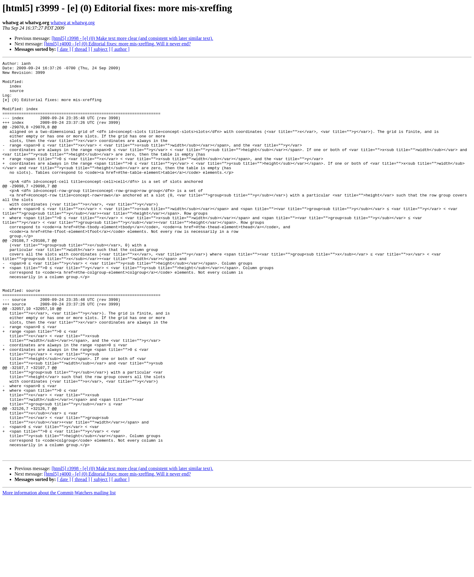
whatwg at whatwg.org (72, 22)
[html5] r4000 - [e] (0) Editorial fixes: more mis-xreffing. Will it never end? (117, 43)
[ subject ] (100, 49)
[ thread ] (81, 49)
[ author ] (121, 49)
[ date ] (64, 49)
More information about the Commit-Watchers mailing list (59, 571)
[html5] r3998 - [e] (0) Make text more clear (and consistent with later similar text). (132, 38)
